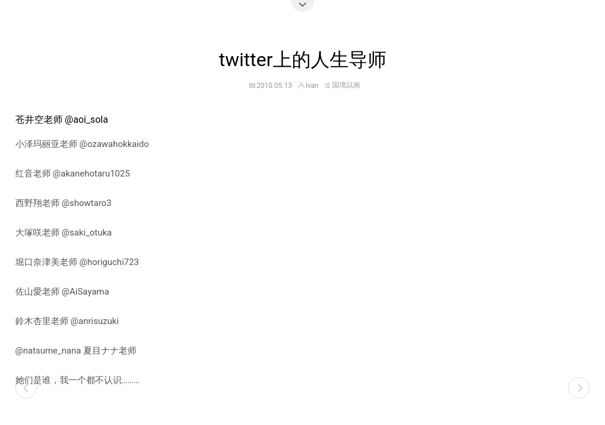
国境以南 (346, 85)
